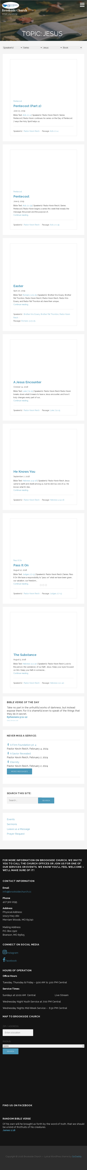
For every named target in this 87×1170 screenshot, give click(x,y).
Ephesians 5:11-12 (17, 717)
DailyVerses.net (12, 720)
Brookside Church (14, 10)
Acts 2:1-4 (27, 115)
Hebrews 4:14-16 (30, 481)
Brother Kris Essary (32, 314)
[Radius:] (43, 1046)
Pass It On (17, 560)
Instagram (10, 952)
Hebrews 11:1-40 (30, 664)
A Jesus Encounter (27, 382)
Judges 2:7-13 (29, 574)
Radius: (7, 1041)
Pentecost (17, 101)
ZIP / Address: (11, 1026)
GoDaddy (77, 1156)
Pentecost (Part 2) (27, 106)
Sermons (12, 824)
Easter (18, 286)
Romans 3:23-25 (30, 295)
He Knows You (24, 471)
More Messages (19, 771)
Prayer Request (16, 833)
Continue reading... (21, 215)
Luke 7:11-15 (28, 391)
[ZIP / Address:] (18, 1032)
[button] (83, 4)
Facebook (10, 959)
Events (11, 819)
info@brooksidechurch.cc (17, 891)
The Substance (24, 655)
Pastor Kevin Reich (32, 131)
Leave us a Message (18, 829)
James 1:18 (9, 1130)
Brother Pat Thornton (50, 314)
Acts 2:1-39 (27, 206)
